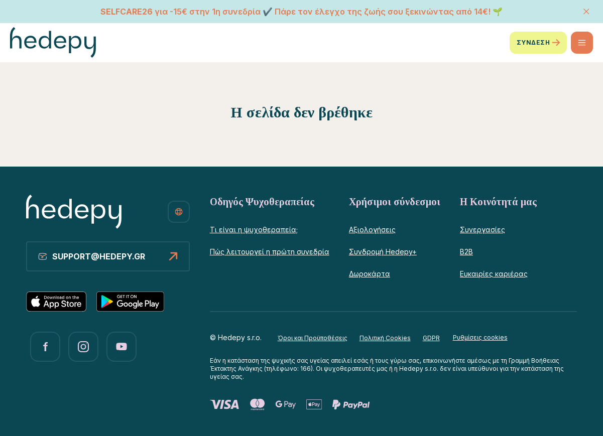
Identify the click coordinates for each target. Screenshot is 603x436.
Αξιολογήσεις (372, 229)
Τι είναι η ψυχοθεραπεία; (254, 229)
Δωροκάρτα (369, 273)
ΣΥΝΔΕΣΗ (538, 43)
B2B (466, 251)
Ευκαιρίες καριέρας (494, 273)
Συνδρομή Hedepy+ (383, 251)
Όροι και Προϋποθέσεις (312, 338)
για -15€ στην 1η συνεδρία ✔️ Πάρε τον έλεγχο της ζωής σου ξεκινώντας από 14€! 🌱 (301, 12)
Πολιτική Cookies (385, 338)
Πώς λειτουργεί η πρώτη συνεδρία (269, 251)
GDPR (431, 338)
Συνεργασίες (482, 229)
